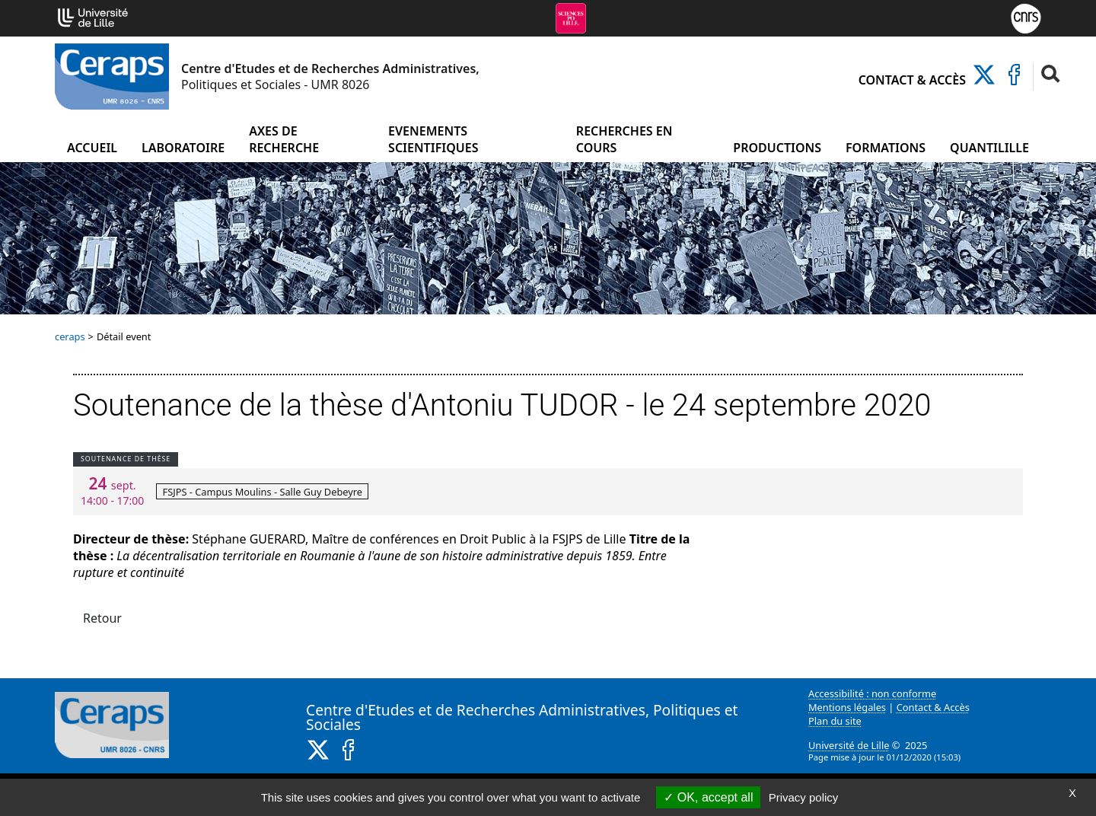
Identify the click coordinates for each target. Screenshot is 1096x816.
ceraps (70, 336)
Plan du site (835, 721)
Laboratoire (183, 147)
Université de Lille (848, 745)
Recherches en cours (624, 139)
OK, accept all (708, 797)
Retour (102, 618)
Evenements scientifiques (433, 139)
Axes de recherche (284, 139)
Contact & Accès (912, 80)
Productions (777, 147)
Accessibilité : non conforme (872, 693)
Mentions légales (847, 707)
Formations (886, 147)
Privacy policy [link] (804, 797)
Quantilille (989, 147)
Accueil (92, 147)
